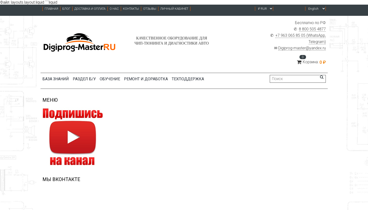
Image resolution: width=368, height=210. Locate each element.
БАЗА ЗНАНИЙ (55, 79)
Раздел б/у (84, 79)
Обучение (110, 79)
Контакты (131, 8)
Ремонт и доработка (146, 79)
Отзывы (149, 8)
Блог (66, 8)
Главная (51, 8)
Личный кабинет (174, 8)
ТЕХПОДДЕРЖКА (188, 79)
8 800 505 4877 (312, 29)
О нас (114, 8)
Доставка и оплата (90, 8)
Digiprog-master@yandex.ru (302, 48)
